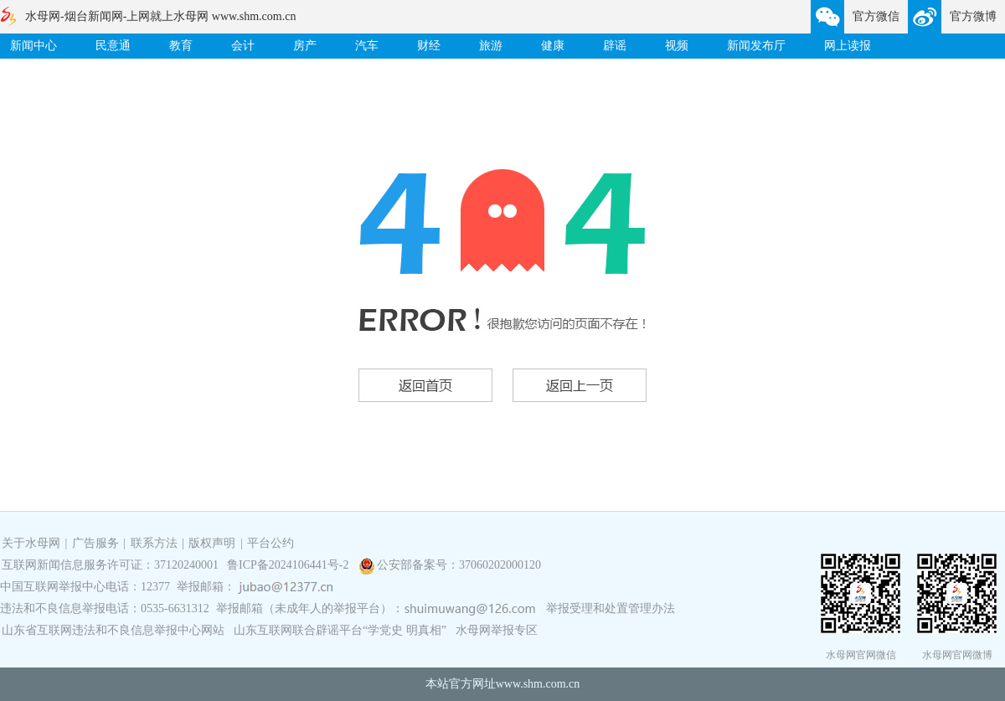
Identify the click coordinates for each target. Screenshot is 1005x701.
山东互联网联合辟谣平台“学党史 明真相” (340, 630)
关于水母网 (33, 543)
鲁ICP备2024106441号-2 (289, 565)
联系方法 (154, 543)
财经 (429, 45)
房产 (305, 45)
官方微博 (973, 16)
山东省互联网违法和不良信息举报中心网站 (113, 630)
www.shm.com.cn (538, 684)
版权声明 (211, 543)
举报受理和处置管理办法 (610, 608)
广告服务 (95, 543)
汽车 (367, 45)
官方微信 (876, 16)
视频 (676, 45)
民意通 (113, 45)
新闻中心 (33, 45)
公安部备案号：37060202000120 (459, 565)
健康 (552, 45)
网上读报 (847, 45)
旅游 (490, 45)
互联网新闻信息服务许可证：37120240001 (110, 565)
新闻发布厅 (756, 45)
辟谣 (614, 45)
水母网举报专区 (497, 630)
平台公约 (270, 543)
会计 (243, 45)
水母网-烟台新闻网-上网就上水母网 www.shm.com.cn (160, 16)
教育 (181, 45)
